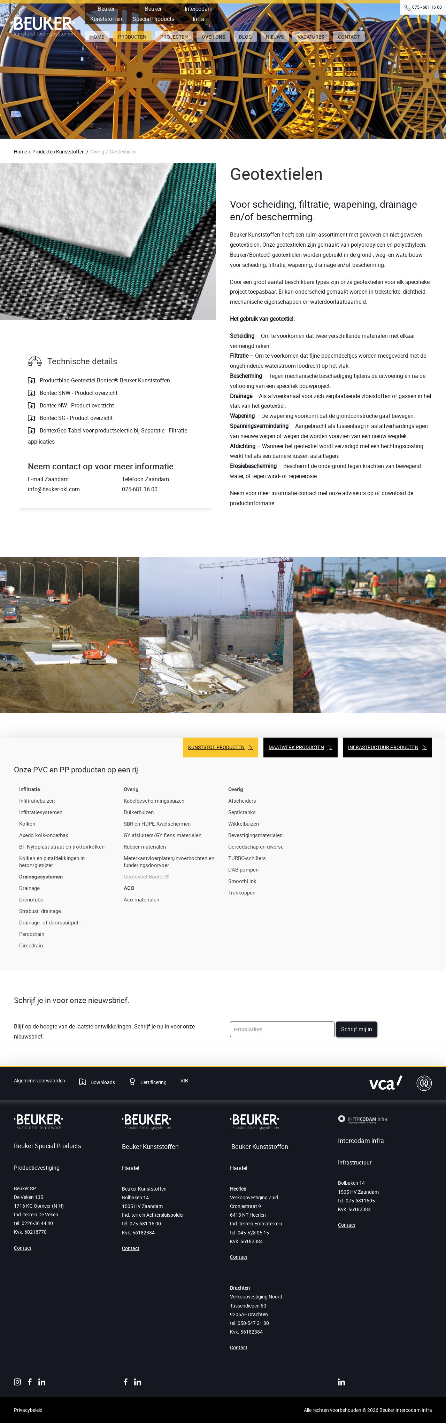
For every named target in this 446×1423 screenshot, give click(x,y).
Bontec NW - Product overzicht (76, 405)
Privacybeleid (28, 1410)
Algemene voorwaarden (39, 1080)
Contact (22, 1248)
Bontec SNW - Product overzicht (77, 393)
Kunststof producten (216, 747)
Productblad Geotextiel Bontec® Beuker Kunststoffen (104, 380)
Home (20, 151)
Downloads (102, 1082)
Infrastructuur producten (383, 747)
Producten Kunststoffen (58, 151)
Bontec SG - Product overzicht (75, 418)
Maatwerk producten (296, 747)
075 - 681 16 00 (427, 7)
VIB (184, 1080)
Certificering (153, 1082)
